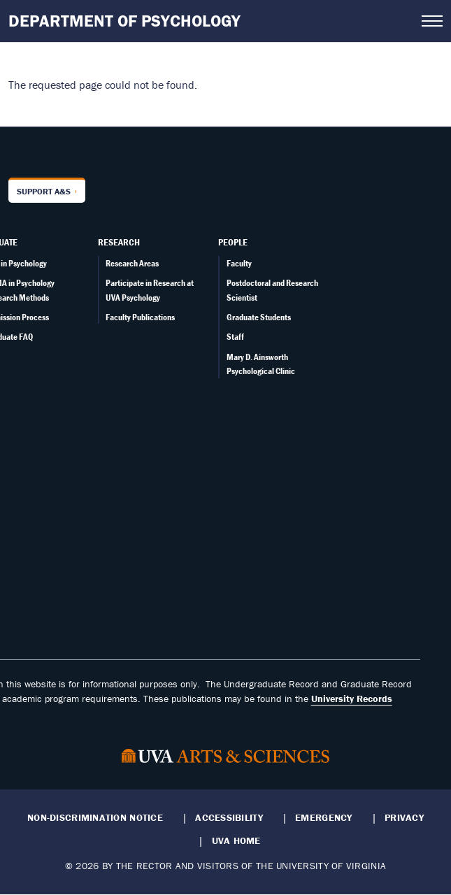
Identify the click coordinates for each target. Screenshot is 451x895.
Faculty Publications (140, 317)
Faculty (239, 263)
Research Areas (132, 263)
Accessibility (229, 817)
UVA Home (236, 840)
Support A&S (44, 191)
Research (119, 242)
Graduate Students (259, 317)
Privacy (404, 817)
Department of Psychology (124, 20)
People (233, 242)
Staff (235, 337)
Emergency (323, 817)
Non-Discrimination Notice (95, 817)
